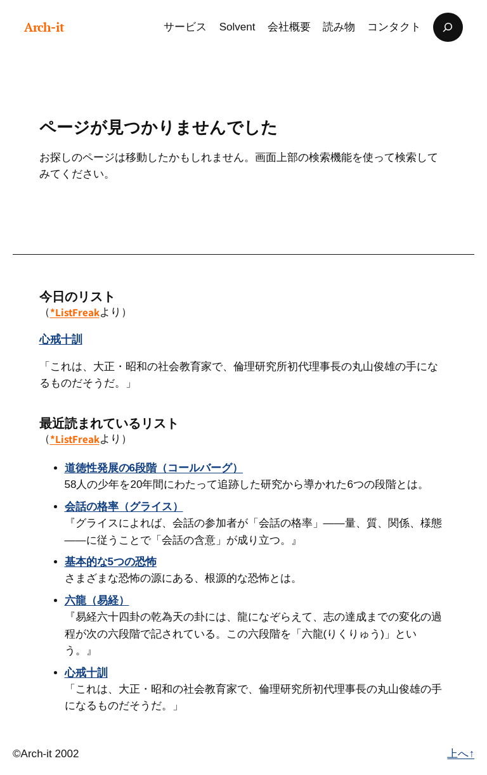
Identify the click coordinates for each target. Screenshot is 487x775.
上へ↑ (460, 754)
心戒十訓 (60, 339)
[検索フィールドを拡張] (447, 27)
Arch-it (44, 27)
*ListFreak (75, 312)
